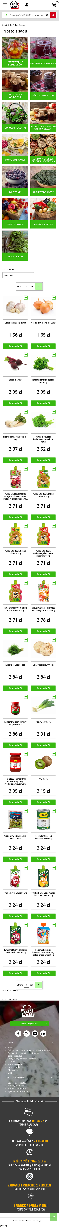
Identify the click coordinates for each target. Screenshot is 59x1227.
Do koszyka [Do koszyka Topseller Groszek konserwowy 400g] (42, 859)
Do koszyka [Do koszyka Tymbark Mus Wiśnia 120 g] (14, 916)
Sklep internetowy (25, 1221)
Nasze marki (14, 1067)
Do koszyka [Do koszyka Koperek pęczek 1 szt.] (14, 688)
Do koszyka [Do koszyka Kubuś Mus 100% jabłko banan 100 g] (42, 517)
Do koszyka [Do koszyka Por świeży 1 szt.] (42, 745)
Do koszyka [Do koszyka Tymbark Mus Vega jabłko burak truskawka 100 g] (14, 973)
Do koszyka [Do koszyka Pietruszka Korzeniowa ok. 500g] (14, 460)
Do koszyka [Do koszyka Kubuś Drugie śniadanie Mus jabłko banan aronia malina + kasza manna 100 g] (14, 517)
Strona (20, 286)
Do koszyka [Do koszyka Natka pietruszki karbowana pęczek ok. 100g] (42, 460)
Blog (10, 1072)
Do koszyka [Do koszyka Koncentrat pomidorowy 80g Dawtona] (14, 745)
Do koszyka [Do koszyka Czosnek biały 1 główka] (14, 346)
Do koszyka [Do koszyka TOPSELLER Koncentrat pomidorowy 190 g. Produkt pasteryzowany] (14, 802)
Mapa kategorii (15, 1064)
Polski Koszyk (13, 25)
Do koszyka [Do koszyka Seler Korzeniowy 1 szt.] (42, 688)
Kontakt (11, 1047)
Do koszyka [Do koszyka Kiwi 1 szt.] (42, 802)
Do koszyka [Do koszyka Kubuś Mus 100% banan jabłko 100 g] (14, 574)
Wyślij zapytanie (35, 1023)
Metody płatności (16, 1085)
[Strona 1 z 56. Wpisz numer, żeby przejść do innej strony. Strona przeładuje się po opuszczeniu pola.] (26, 286)
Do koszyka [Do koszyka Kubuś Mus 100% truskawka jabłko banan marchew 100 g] (42, 574)
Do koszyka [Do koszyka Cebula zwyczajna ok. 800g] (42, 346)
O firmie (11, 1061)
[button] (4, 5)
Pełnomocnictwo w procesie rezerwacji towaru (30, 1050)
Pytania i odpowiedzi (18, 1091)
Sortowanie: (8, 269)
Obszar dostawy (11, 999)
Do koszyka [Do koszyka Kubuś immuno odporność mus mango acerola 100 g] (42, 631)
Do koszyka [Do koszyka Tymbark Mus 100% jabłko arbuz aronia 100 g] (14, 631)
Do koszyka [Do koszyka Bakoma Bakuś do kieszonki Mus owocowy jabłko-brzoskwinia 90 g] (42, 973)
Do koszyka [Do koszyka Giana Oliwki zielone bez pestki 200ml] (14, 859)
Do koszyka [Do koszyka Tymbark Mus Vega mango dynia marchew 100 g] (42, 916)
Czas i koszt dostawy (18, 1082)
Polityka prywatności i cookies (22, 1058)
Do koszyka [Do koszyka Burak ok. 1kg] (14, 403)
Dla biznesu (13, 1070)
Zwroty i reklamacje (17, 1088)
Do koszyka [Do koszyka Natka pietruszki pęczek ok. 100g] (42, 403)
